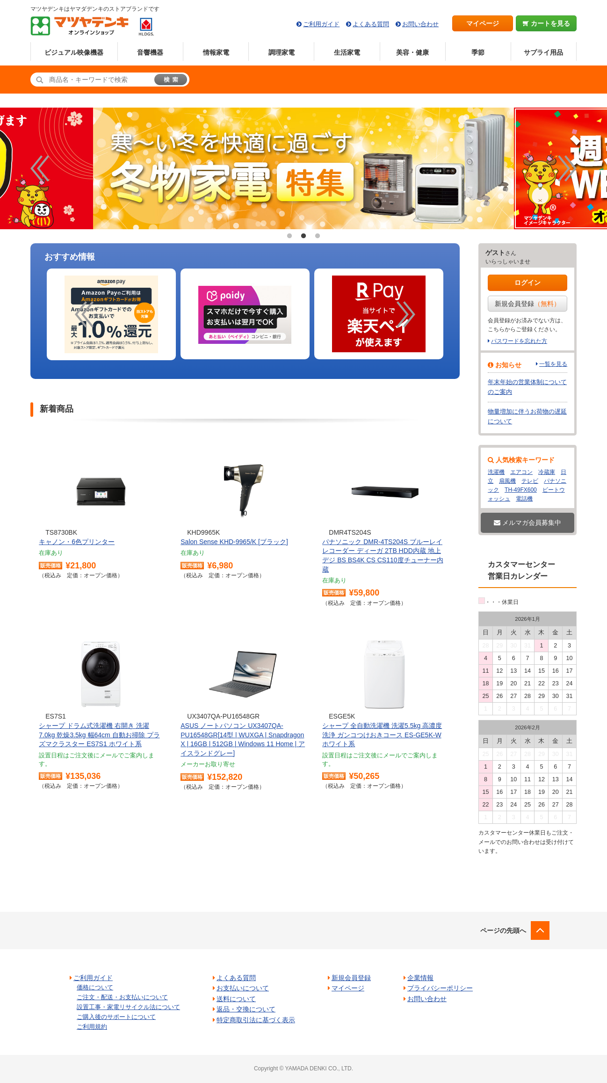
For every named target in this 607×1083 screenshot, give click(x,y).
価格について (95, 987)
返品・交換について (246, 1009)
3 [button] (317, 236)
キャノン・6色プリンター (77, 541)
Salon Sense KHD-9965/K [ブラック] (234, 541)
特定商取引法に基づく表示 (256, 1020)
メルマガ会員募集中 (527, 522)
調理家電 (281, 52)
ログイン (527, 282)
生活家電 (347, 52)
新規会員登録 (527, 303)
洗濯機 (496, 472)
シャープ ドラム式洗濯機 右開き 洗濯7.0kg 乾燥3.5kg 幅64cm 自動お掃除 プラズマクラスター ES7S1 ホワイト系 (99, 735)
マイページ (482, 23)
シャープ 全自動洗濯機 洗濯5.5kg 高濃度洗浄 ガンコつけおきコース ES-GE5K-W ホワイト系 (382, 735)
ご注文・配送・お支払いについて (122, 997)
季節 (477, 52)
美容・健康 (412, 52)
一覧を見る (553, 364)
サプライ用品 (543, 52)
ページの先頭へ (503, 930)
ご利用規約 (92, 1026)
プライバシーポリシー (440, 988)
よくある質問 (371, 24)
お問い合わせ (420, 24)
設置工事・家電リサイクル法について (128, 1006)
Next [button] (567, 168)
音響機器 (150, 52)
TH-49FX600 (521, 490)
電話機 (524, 498)
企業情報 (420, 977)
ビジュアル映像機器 (73, 52)
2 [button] (303, 236)
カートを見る (546, 23)
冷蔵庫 (546, 472)
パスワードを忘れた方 (519, 341)
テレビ (529, 481)
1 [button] (289, 236)
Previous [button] (39, 168)
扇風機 (507, 481)
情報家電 (216, 52)
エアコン (521, 472)
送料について (236, 999)
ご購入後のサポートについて (116, 1016)
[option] (111, 315)
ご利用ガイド (321, 24)
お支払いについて (243, 988)
